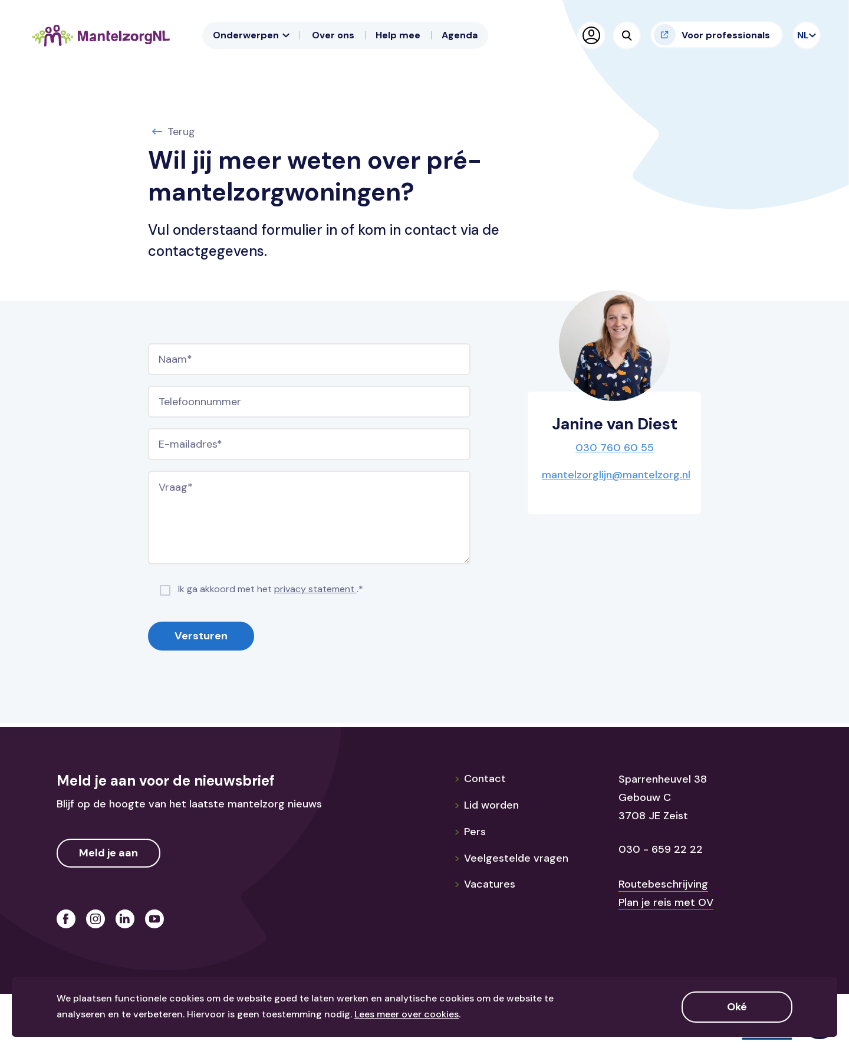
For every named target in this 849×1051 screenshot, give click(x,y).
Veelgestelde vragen (511, 858)
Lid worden (486, 805)
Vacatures (484, 884)
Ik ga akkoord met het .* (270, 589)
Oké (737, 1007)
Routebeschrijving (663, 884)
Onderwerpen (251, 35)
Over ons (333, 35)
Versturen (201, 636)
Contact (480, 778)
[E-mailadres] (309, 444)
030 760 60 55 (614, 448)
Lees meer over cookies (406, 1014)
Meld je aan (108, 853)
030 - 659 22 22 (660, 849)
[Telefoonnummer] (309, 402)
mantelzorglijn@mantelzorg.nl (616, 475)
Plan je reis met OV (665, 902)
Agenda (460, 35)
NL (804, 35)
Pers (470, 832)
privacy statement (315, 589)
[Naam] (309, 359)
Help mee (398, 35)
